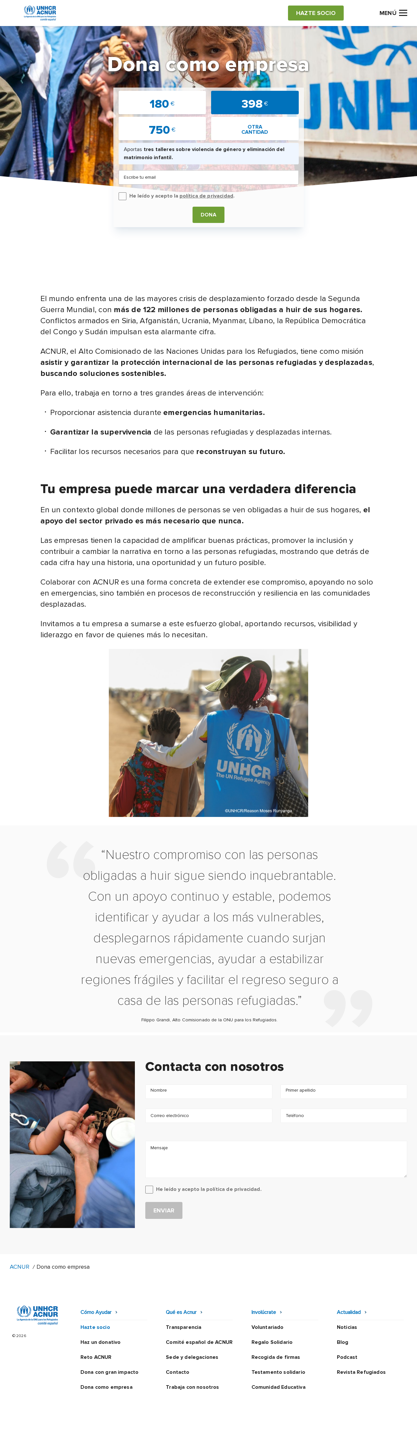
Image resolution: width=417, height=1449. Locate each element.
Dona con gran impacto (109, 1372)
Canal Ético (293, 1437)
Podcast (347, 1357)
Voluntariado (268, 1327)
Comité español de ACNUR (199, 1342)
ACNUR (19, 1266)
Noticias (347, 1327)
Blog (343, 1342)
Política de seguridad (242, 1437)
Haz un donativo (100, 1342)
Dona (208, 215)
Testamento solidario (278, 1372)
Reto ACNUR (96, 1357)
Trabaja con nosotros (192, 1387)
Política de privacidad (179, 1437)
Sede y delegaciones (192, 1357)
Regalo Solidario (272, 1342)
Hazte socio (95, 1327)
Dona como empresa (106, 1387)
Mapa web (329, 1437)
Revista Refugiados (361, 1372)
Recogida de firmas (276, 1357)
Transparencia (183, 1327)
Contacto (177, 1372)
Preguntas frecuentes (379, 1437)
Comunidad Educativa (279, 1387)
